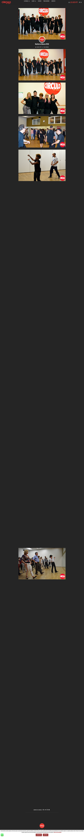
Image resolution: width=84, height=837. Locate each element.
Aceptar (45, 835)
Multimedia (47, 47)
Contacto (53, 1)
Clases (34, 1)
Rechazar (39, 835)
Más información (58, 832)
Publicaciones (46, 1)
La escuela (27, 1)
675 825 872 (74, 2)
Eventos (39, 1)
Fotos (44, 47)
